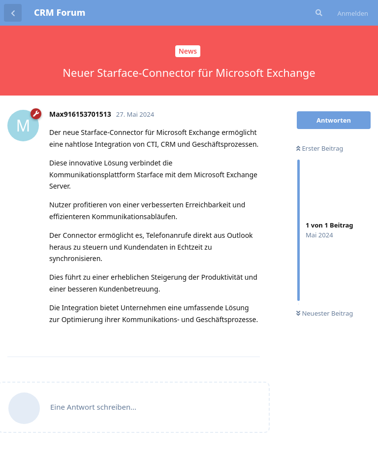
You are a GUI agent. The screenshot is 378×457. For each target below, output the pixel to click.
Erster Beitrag (319, 148)
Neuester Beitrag (324, 313)
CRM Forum (59, 12)
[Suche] (318, 13)
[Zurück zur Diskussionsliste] (13, 13)
